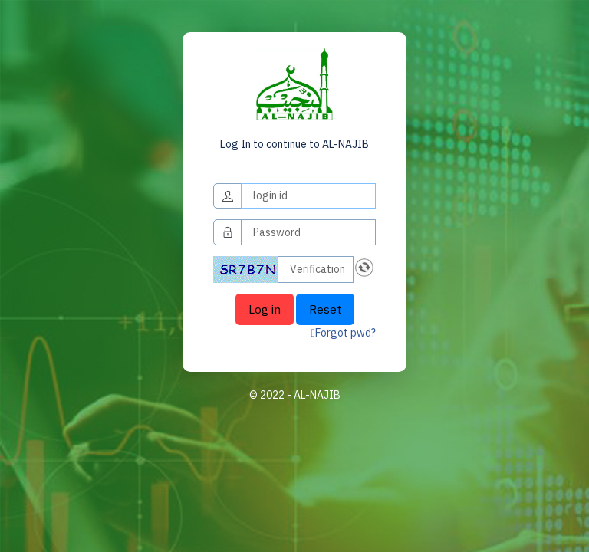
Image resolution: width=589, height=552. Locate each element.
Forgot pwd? (343, 333)
